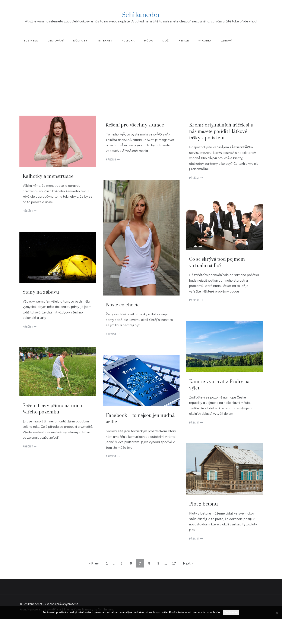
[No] (277, 613)
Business (31, 40)
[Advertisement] (141, 79)
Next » (188, 563)
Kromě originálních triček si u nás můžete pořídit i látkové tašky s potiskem (221, 131)
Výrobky (205, 40)
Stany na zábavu (41, 292)
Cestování (56, 40)
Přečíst (30, 211)
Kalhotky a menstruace (48, 176)
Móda (148, 40)
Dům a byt (81, 40)
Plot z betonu (203, 504)
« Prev (94, 563)
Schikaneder (141, 15)
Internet (105, 40)
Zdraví (226, 40)
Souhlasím (230, 612)
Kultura (128, 40)
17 (174, 563)
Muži (165, 40)
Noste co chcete (123, 305)
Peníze (184, 40)
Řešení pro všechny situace (135, 125)
